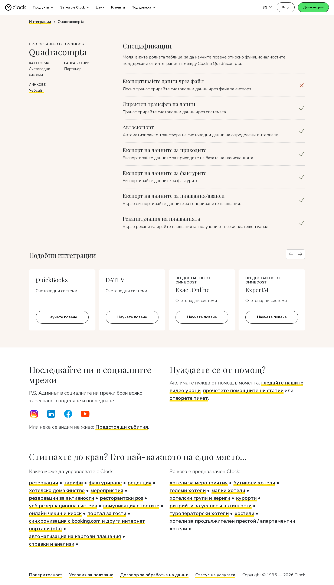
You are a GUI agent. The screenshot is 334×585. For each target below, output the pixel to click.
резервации (43, 482)
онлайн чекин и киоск (55, 513)
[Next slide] (300, 254)
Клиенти (118, 7)
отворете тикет (189, 398)
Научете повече (62, 317)
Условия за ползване (91, 575)
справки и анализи (51, 544)
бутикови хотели (254, 482)
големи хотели (188, 490)
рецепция (139, 482)
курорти (246, 498)
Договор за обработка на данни (154, 575)
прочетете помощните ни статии (243, 390)
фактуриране (105, 482)
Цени (100, 7)
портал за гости (106, 513)
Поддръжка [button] (141, 7)
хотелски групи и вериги (200, 498)
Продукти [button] (41, 7)
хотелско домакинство (57, 490)
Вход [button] (285, 7)
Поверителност (45, 575)
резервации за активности (61, 498)
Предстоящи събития (121, 427)
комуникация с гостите (131, 505)
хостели (244, 513)
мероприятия (107, 490)
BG (264, 7)
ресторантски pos (121, 498)
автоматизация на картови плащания (75, 536)
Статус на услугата (215, 575)
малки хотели (228, 490)
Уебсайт (36, 90)
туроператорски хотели (199, 513)
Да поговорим (313, 7)
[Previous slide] (290, 254)
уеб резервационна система (63, 505)
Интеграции (40, 21)
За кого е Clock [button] (72, 7)
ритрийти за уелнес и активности (211, 505)
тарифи (73, 482)
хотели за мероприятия (199, 482)
